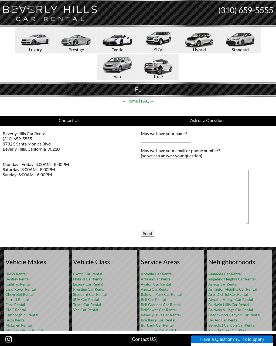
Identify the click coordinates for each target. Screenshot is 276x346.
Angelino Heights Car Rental (232, 279)
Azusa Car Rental (155, 289)
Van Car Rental (85, 309)
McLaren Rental (18, 325)
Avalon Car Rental (156, 284)
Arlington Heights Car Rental (232, 289)
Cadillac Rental (18, 284)
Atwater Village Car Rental (230, 299)
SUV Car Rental (86, 299)
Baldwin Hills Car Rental (228, 304)
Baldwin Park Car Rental (161, 294)
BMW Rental (16, 274)
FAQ (145, 100)
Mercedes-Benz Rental (24, 330)
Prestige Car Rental (89, 289)
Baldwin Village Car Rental (230, 309)
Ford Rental (15, 304)
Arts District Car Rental (228, 294)
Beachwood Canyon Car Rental (234, 315)
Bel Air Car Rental (223, 320)
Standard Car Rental (90, 294)
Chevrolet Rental (19, 294)
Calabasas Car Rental (158, 330)
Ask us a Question (207, 120)
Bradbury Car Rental (158, 320)
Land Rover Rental (20, 289)
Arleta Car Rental (222, 284)
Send (147, 233)
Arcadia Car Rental (157, 274)
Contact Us (69, 120)
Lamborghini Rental (21, 315)
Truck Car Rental (87, 304)
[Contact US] (144, 339)
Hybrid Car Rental (88, 279)
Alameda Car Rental (225, 274)
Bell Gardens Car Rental (161, 304)
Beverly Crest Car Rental (229, 330)
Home (132, 100)
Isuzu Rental (15, 320)
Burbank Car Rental (157, 325)
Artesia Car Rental (156, 279)
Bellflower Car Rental (159, 309)
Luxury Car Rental (88, 284)
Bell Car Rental (153, 299)
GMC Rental (15, 309)
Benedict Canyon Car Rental (231, 325)
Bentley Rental (17, 279)
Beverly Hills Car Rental (161, 315)
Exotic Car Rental (87, 274)
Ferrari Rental (17, 299)
